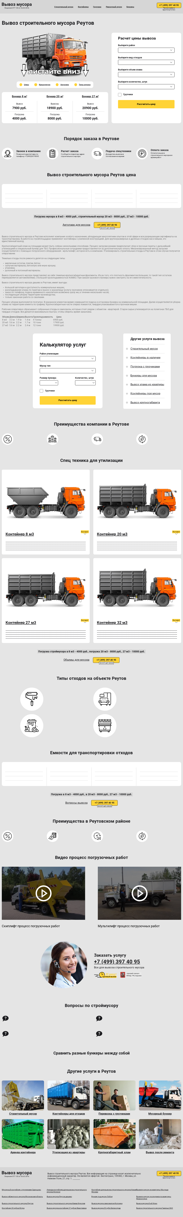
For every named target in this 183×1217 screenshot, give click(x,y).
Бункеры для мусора (143, 375)
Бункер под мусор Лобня (102, 1196)
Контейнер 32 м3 (112, 622)
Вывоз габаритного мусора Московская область (22, 1196)
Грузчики (97, 7)
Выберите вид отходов (130, 58)
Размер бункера (48, 378)
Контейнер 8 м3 (20, 534)
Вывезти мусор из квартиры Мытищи (152, 1189)
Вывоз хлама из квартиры (147, 384)
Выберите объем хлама (130, 70)
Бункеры (130, 7)
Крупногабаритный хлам (114, 1152)
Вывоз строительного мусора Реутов (17, 1203)
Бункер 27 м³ (90, 96)
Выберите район (126, 45)
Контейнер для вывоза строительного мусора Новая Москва (114, 1190)
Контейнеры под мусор (145, 393)
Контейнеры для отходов (69, 1113)
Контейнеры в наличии (145, 357)
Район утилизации (49, 354)
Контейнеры (83, 7)
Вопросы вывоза (76, 802)
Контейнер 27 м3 (21, 622)
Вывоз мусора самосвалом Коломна (107, 1203)
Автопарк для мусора (76, 224)
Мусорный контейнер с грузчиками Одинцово (21, 1189)
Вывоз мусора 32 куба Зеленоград (106, 1208)
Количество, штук (84, 378)
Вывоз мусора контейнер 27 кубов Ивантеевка (66, 1208)
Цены (26, 84)
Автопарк (64, 84)
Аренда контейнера (23, 1152)
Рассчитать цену (146, 104)
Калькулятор (44, 84)
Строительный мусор (63, 7)
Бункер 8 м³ (19, 96)
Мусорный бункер (160, 1113)
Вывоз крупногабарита (145, 402)
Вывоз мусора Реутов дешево (59, 1196)
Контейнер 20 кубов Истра (13, 1208)
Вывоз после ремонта (160, 1152)
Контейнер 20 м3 (112, 534)
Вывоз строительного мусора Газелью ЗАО (154, 1208)
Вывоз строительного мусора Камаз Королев (66, 1203)
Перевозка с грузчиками (114, 1113)
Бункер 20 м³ (55, 96)
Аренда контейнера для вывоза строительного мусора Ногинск (67, 1190)
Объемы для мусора (76, 659)
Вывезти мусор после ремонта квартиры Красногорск (153, 1197)
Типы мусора (84, 84)
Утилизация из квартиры (68, 1152)
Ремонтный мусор (114, 7)
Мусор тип (45, 366)
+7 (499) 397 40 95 (169, 5)
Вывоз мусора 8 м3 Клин (146, 1203)
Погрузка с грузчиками (145, 366)
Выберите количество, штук (132, 82)
